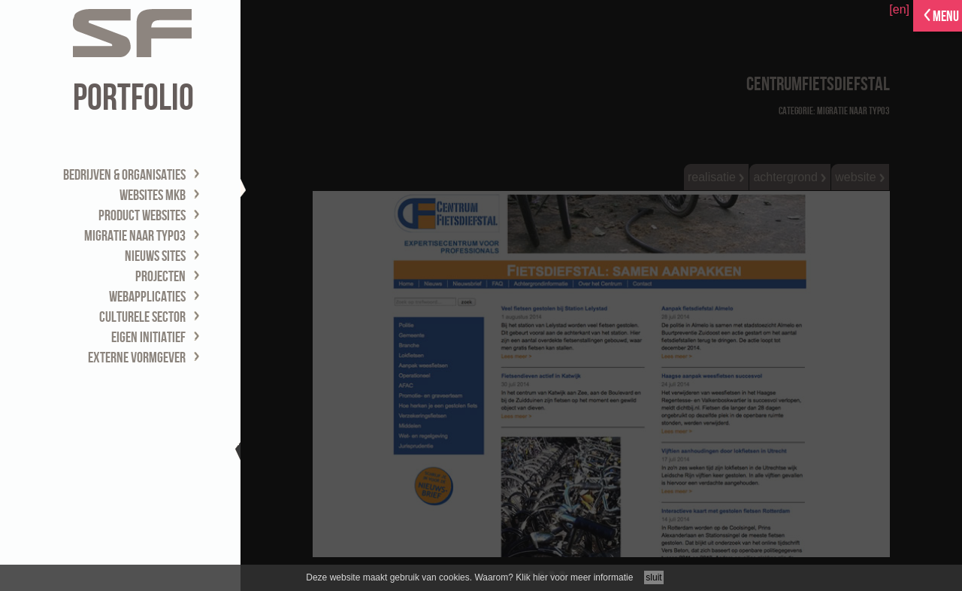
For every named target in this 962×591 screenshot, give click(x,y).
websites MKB (152, 195)
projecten (160, 277)
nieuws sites (155, 256)
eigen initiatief (148, 338)
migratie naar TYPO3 (135, 236)
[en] (899, 9)
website (860, 177)
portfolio (133, 98)
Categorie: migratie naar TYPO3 (834, 111)
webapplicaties (147, 297)
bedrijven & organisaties (124, 175)
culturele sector (142, 317)
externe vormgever (137, 358)
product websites (142, 216)
